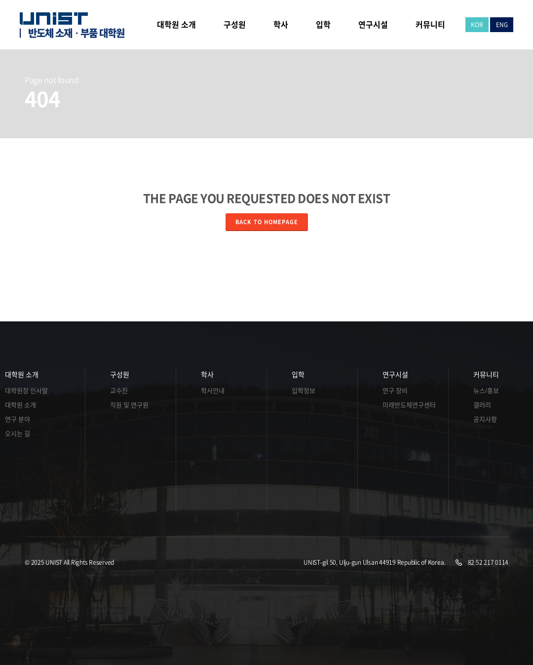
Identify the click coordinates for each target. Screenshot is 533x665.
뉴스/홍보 (486, 391)
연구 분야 (17, 419)
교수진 (119, 391)
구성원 (119, 374)
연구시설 (395, 374)
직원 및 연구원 (129, 405)
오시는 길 (17, 433)
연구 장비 (395, 391)
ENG (502, 25)
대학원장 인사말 (26, 391)
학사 (207, 374)
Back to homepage (266, 222)
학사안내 (213, 391)
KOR (477, 25)
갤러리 (482, 405)
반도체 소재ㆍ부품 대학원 (76, 33)
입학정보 (303, 391)
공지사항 (485, 419)
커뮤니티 (486, 374)
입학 (298, 374)
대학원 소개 (21, 374)
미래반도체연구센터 (402, 405)
